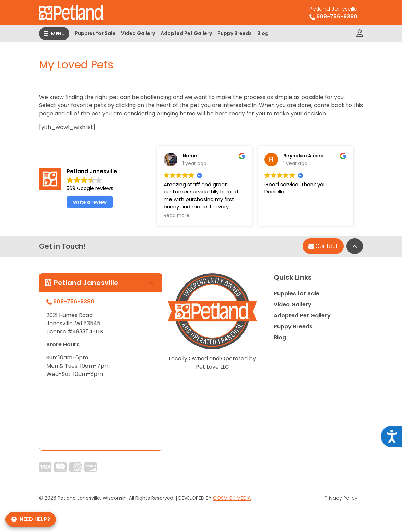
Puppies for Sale (95, 33)
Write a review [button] (90, 202)
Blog (263, 33)
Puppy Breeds (234, 33)
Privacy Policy (340, 498)
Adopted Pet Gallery (186, 33)
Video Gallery (138, 33)
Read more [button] (176, 216)
